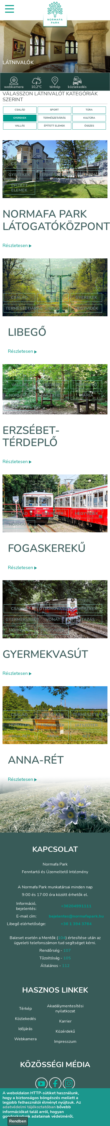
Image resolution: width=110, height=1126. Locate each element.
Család (19, 164)
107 (67, 950)
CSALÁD (20, 110)
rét (86, 736)
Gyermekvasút (45, 654)
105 (67, 958)
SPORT (54, 110)
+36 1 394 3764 (76, 924)
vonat (53, 619)
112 (66, 966)
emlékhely (53, 395)
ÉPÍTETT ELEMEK (54, 126)
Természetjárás (57, 175)
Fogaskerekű (47, 548)
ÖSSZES (89, 126)
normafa (19, 395)
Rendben (17, 1121)
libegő (52, 308)
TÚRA (89, 110)
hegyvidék (86, 308)
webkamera (14, 83)
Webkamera (25, 1039)
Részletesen (17, 245)
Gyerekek (19, 175)
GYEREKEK (19, 118)
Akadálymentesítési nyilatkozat (65, 1008)
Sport (53, 164)
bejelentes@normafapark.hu (76, 916)
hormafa (19, 725)
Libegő (27, 332)
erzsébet (52, 385)
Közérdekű (65, 1031)
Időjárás (25, 1029)
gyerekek (53, 513)
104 (62, 938)
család (19, 513)
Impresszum (65, 1041)
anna (53, 736)
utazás (86, 619)
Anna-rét (36, 760)
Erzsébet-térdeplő (31, 436)
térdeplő (86, 385)
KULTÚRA (89, 118)
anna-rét (19, 736)
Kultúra (86, 175)
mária (86, 395)
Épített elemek (19, 188)
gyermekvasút (22, 619)
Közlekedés (25, 1019)
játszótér (86, 725)
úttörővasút (54, 608)
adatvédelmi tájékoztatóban (29, 1107)
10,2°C (36, 83)
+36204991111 (76, 906)
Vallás (19, 385)
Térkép (25, 1008)
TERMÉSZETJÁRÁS (54, 118)
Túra (86, 164)
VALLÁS (20, 126)
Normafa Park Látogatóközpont (56, 220)
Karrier (65, 1021)
